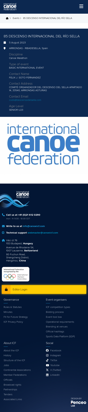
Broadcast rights (12, 385)
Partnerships (10, 389)
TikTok (53, 360)
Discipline (16, 54)
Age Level (16, 106)
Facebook (55, 350)
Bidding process (55, 312)
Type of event (18, 64)
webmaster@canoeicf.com (43, 233)
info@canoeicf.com (34, 226)
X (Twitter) (55, 370)
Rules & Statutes (13, 307)
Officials (8, 380)
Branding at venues (56, 326)
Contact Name (19, 74)
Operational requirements (60, 322)
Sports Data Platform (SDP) (60, 336)
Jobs (6, 365)
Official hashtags (55, 331)
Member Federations (15, 375)
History (7, 355)
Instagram (55, 355)
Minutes (8, 312)
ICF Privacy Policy (13, 322)
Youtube (55, 365)
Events (16, 18)
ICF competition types (58, 307)
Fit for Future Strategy (16, 317)
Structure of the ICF (14, 360)
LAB (73, 406)
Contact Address (20, 83)
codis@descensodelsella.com (25, 100)
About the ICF (11, 350)
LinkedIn (55, 375)
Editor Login (20, 289)
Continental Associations (17, 370)
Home (8, 18)
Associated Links (13, 399)
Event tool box (54, 317)
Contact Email (18, 96)
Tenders (8, 394)
